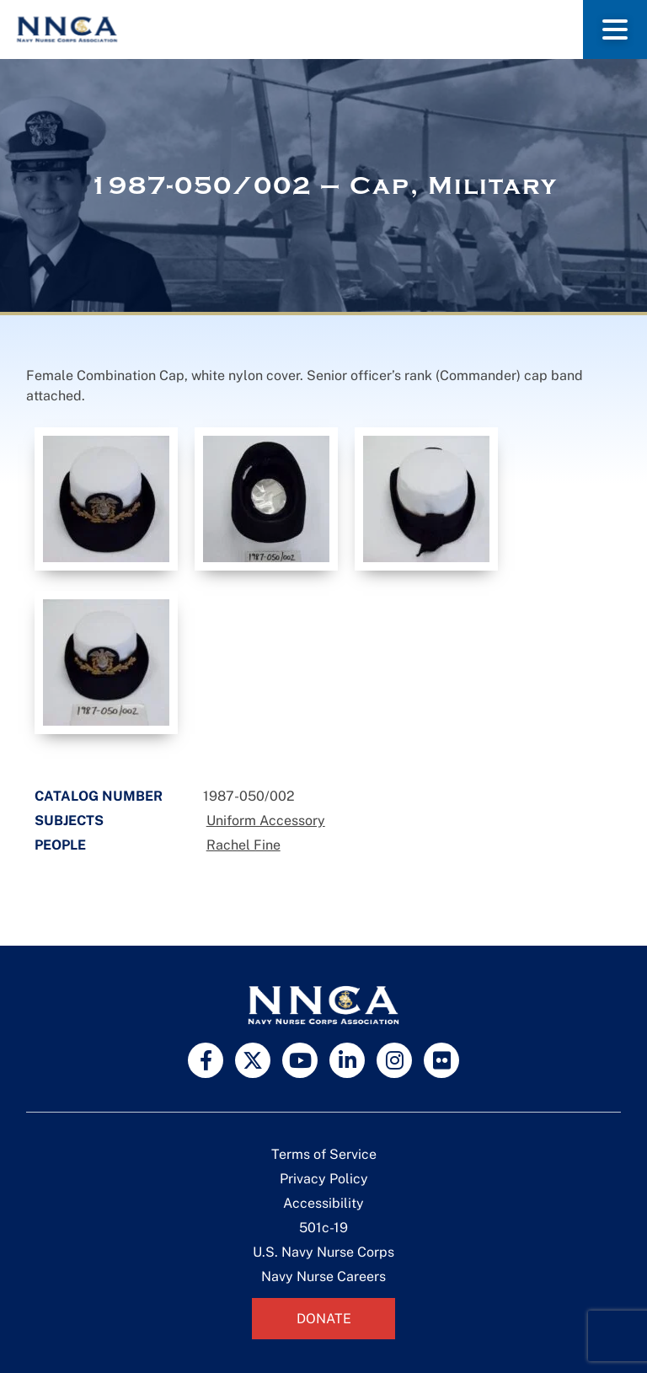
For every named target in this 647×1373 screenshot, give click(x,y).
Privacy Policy (324, 1179)
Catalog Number (99, 796)
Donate (324, 1319)
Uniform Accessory (265, 821)
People (60, 845)
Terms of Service (324, 1154)
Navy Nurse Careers (323, 1276)
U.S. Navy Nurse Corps (323, 1252)
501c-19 (323, 1228)
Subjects (69, 821)
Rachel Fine (243, 845)
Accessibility (323, 1203)
